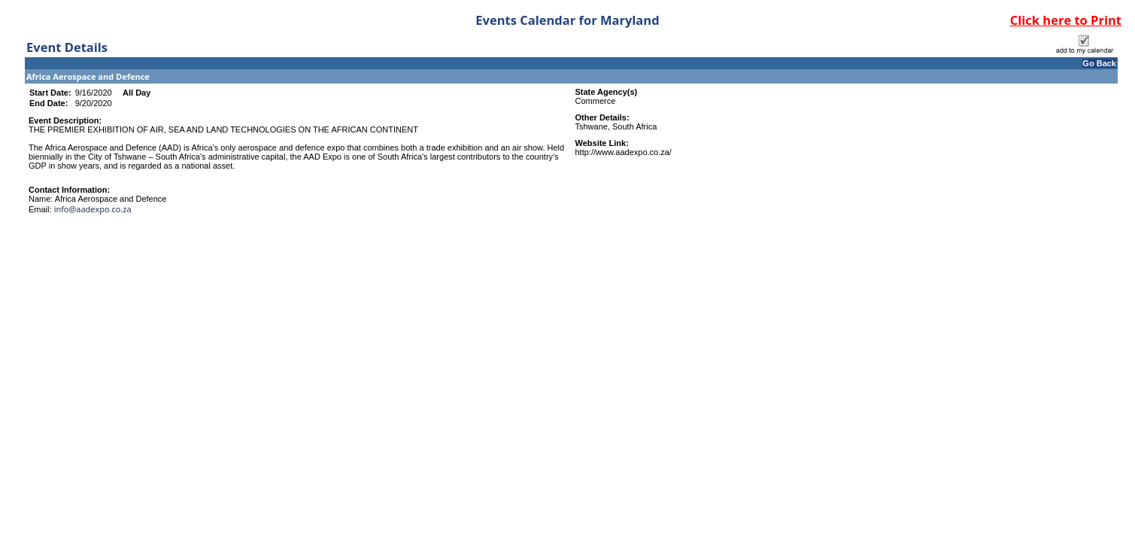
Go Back (1099, 63)
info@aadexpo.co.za (93, 209)
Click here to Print (1065, 20)
